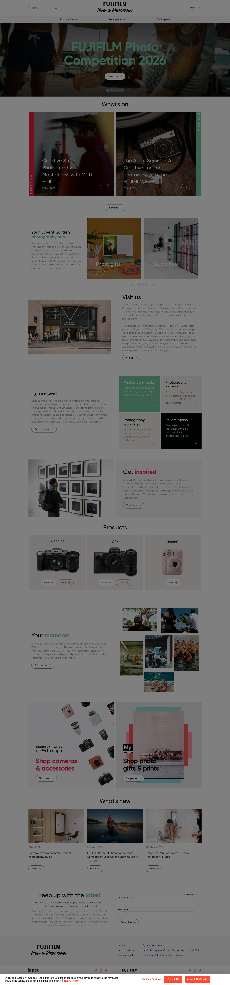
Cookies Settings (151, 979)
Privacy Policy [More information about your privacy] (71, 981)
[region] (115, 979)
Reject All (173, 979)
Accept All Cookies (198, 979)
